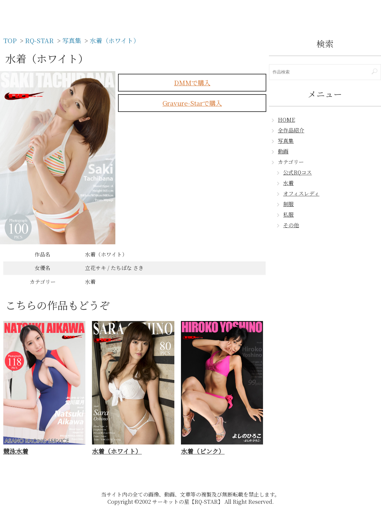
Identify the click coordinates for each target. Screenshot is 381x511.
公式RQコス (297, 172)
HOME (286, 119)
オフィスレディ (301, 193)
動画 (283, 151)
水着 (288, 183)
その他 (291, 225)
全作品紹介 (291, 130)
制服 (288, 204)
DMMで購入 (192, 82)
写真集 (286, 141)
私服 (288, 214)
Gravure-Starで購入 (192, 102)
